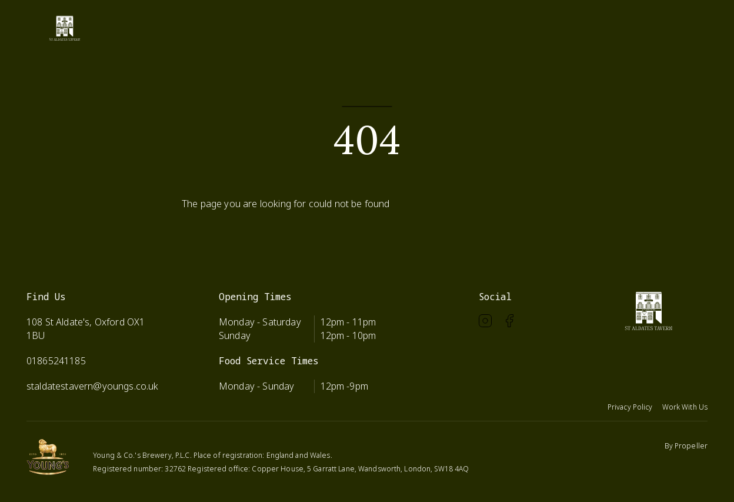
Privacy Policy (630, 407)
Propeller (691, 446)
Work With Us (685, 407)
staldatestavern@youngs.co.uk (92, 386)
